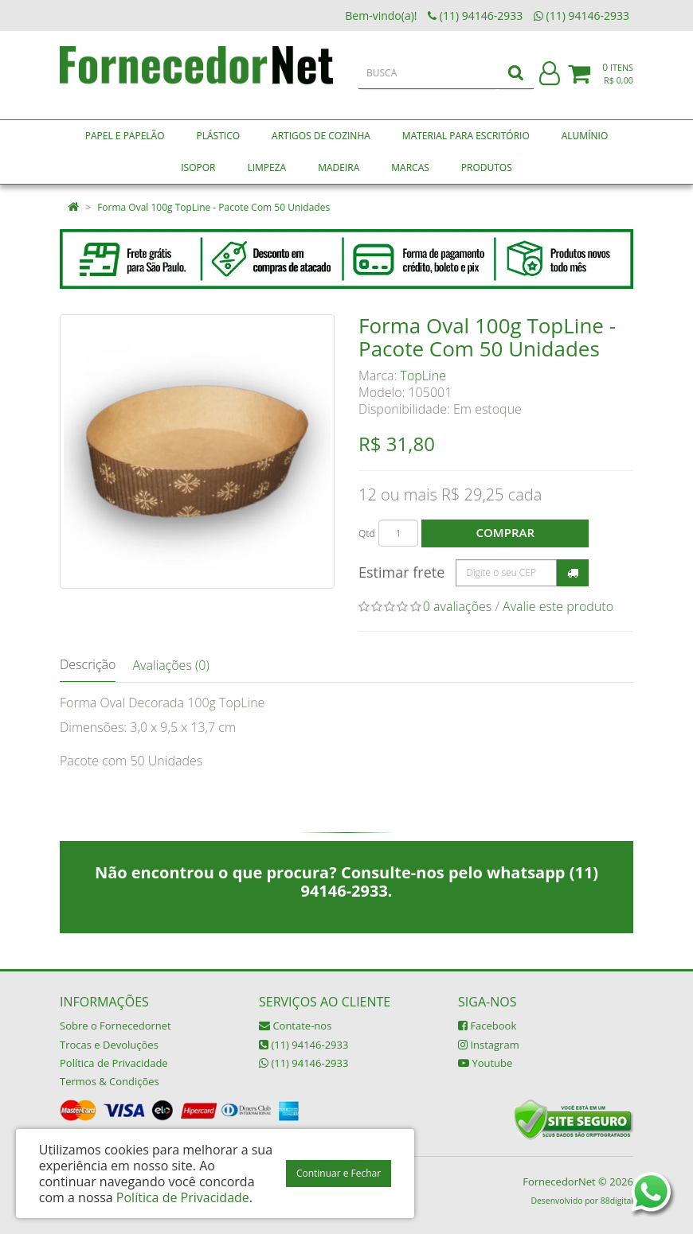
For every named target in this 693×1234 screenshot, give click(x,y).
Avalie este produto (558, 606)
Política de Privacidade (114, 1063)
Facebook (487, 1025)
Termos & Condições (109, 1081)
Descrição (88, 664)
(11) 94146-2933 (303, 1044)
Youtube (485, 1063)
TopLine (423, 375)
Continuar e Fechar (338, 1173)
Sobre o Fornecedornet (115, 1025)
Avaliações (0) (170, 665)
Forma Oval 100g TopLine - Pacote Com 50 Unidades (213, 207)
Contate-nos (295, 1025)
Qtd (366, 533)
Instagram (488, 1044)
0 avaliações (457, 606)
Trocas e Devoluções (109, 1044)
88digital (617, 1200)
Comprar (505, 532)
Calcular (572, 572)
